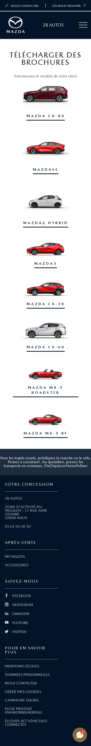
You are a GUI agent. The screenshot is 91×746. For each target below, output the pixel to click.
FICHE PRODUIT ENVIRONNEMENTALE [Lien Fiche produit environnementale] (23, 711)
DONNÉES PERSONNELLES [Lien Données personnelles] (27, 674)
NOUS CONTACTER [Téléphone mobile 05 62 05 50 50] (21, 5)
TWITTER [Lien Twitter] (15, 632)
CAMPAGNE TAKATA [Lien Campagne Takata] (21, 700)
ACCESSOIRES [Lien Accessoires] (16, 565)
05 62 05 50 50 (18, 526)
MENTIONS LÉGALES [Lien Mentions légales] (22, 666)
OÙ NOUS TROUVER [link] (69, 5)
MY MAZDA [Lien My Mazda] (15, 556)
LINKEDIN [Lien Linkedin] (17, 614)
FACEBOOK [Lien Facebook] (18, 596)
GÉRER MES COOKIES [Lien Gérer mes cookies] (23, 691)
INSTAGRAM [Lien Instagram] (19, 605)
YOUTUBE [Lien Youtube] (16, 623)
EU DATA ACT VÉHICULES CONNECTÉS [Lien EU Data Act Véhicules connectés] (26, 723)
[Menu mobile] (83, 25)
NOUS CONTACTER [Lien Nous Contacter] (21, 683)
